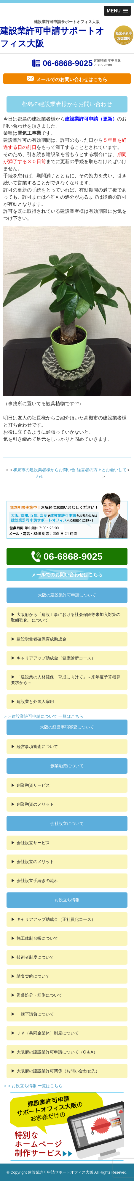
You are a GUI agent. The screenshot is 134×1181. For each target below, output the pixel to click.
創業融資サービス (33, 785)
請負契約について (33, 976)
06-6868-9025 (67, 63)
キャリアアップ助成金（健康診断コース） (56, 658)
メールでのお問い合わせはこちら (67, 574)
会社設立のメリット (35, 861)
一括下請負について (35, 1014)
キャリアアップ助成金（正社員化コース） (56, 919)
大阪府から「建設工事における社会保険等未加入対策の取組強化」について (65, 617)
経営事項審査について (37, 746)
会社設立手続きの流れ (37, 880)
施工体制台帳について (37, 938)
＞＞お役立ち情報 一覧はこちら (33, 1085)
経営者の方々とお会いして (102, 469)
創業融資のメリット (35, 804)
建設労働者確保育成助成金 (41, 639)
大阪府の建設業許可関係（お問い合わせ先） (58, 1071)
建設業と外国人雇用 (35, 701)
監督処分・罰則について (39, 995)
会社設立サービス (33, 842)
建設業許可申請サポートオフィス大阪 (52, 37)
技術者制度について (35, 957)
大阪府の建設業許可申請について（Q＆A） (57, 1052)
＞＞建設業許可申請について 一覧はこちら (43, 716)
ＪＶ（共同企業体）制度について (48, 1033)
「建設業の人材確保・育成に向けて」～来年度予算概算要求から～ (65, 680)
